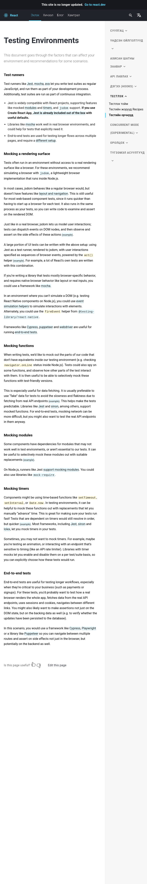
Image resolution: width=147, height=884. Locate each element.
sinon (54, 406)
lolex (7, 529)
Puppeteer (31, 633)
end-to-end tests (26, 332)
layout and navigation (53, 193)
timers (47, 108)
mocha (39, 84)
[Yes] (33, 664)
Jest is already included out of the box (59, 113)
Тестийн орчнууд (121, 115)
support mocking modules (61, 469)
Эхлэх (35, 17)
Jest (30, 84)
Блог (60, 15)
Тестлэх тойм (118, 104)
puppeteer (46, 327)
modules (31, 108)
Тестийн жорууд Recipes (126, 109)
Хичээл (48, 15)
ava (47, 84)
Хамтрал (74, 15)
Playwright (89, 628)
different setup (46, 140)
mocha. (46, 286)
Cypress (32, 327)
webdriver (66, 327)
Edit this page (57, 665)
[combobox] (130, 15)
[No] (38, 664)
